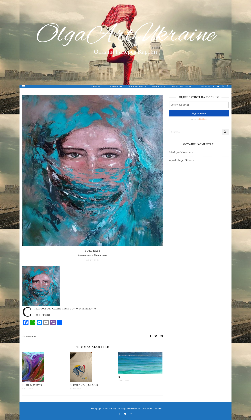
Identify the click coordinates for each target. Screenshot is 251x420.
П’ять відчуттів (32, 384)
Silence (189, 160)
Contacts (204, 86)
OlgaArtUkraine (125, 35)
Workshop (159, 86)
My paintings (137, 86)
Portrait (93, 251)
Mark (172, 152)
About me (116, 86)
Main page (97, 86)
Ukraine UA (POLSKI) (84, 384)
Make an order (182, 86)
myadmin (31, 336)
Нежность (186, 152)
